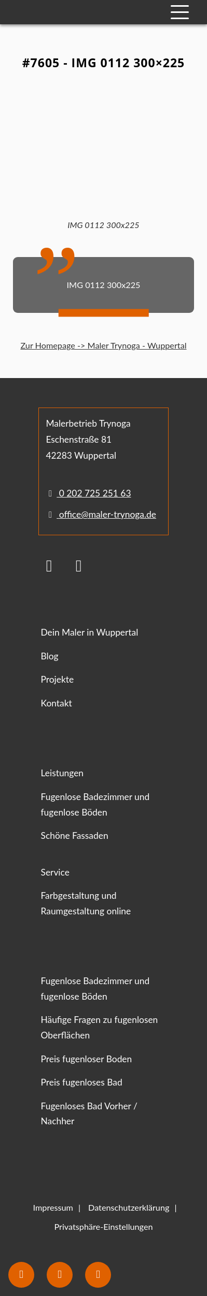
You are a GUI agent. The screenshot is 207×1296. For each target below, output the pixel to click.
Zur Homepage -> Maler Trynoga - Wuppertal (103, 345)
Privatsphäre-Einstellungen (103, 1226)
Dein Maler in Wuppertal (90, 632)
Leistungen (62, 772)
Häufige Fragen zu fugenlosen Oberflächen (99, 1027)
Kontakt (56, 703)
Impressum (53, 1207)
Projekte (57, 679)
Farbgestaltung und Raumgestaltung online (86, 903)
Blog (50, 656)
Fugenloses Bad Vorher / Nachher (89, 1114)
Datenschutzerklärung (128, 1207)
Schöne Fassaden (74, 835)
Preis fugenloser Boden (86, 1058)
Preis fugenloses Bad (81, 1082)
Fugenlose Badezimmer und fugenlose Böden (95, 804)
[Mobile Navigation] (180, 12)
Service (55, 872)
